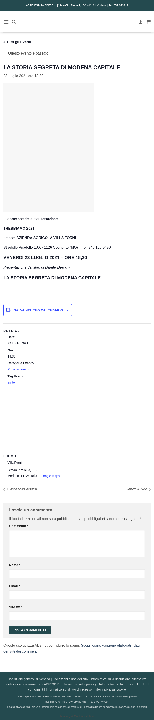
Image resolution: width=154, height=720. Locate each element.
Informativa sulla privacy (79, 684)
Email (14, 586)
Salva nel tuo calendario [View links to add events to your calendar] (38, 310)
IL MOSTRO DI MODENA (22, 489)
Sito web (15, 607)
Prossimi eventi (18, 369)
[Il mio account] (140, 22)
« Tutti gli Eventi (17, 42)
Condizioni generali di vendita (28, 679)
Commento (18, 526)
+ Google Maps (49, 476)
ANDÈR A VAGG (137, 489)
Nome (14, 565)
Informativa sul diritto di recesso (69, 689)
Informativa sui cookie (110, 689)
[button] (6, 21)
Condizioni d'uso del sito (70, 679)
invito (11, 382)
